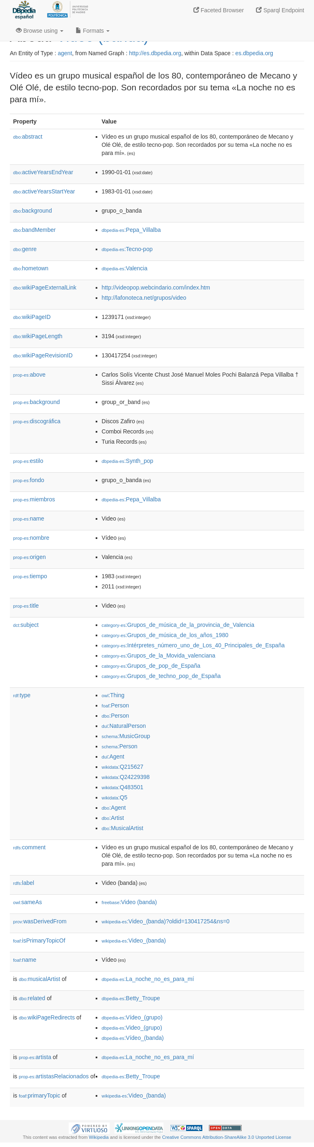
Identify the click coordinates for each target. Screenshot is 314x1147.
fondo (28, 480)
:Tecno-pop (127, 249)
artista (35, 1057)
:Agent (113, 756)
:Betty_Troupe (131, 998)
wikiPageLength (38, 336)
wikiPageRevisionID (43, 355)
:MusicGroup (126, 736)
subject (25, 625)
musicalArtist (39, 979)
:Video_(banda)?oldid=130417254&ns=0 (166, 921)
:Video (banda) (129, 902)
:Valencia (125, 268)
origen (29, 557)
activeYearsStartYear (44, 191)
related (32, 998)
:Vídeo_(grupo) (132, 1017)
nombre (31, 537)
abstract (28, 136)
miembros (34, 499)
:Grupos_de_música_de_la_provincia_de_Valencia (178, 625)
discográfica (37, 421)
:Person (115, 705)
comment (29, 847)
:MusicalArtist (123, 828)
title (26, 605)
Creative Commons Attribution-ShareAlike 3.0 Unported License (226, 1137)
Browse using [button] (39, 30)
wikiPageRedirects (47, 1017)
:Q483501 (123, 787)
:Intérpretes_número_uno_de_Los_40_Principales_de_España (193, 645)
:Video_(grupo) (132, 1027)
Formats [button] (93, 30)
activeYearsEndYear (43, 172)
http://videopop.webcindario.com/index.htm (156, 287)
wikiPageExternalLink (44, 287)
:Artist (113, 818)
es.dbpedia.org (255, 53)
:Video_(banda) (134, 940)
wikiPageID (32, 317)
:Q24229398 (126, 777)
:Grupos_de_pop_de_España (151, 665)
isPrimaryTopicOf (39, 940)
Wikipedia (99, 1137)
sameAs (27, 902)
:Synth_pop (127, 461)
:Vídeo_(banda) (133, 1038)
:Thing (113, 695)
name (28, 518)
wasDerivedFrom (40, 921)
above (29, 374)
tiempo (30, 576)
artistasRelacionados (54, 1076)
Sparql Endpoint (280, 10)
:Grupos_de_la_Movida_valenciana (158, 655)
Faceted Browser (218, 10)
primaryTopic (39, 1095)
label (23, 883)
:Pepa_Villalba (131, 230)
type (22, 695)
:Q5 (115, 797)
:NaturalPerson (124, 726)
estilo (28, 461)
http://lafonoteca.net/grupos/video (144, 297)
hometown (30, 268)
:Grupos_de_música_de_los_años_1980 (165, 635)
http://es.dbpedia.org (155, 53)
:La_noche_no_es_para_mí (148, 979)
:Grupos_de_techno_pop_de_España (161, 676)
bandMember (34, 230)
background (32, 210)
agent (65, 53)
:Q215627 (123, 766)
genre (25, 249)
